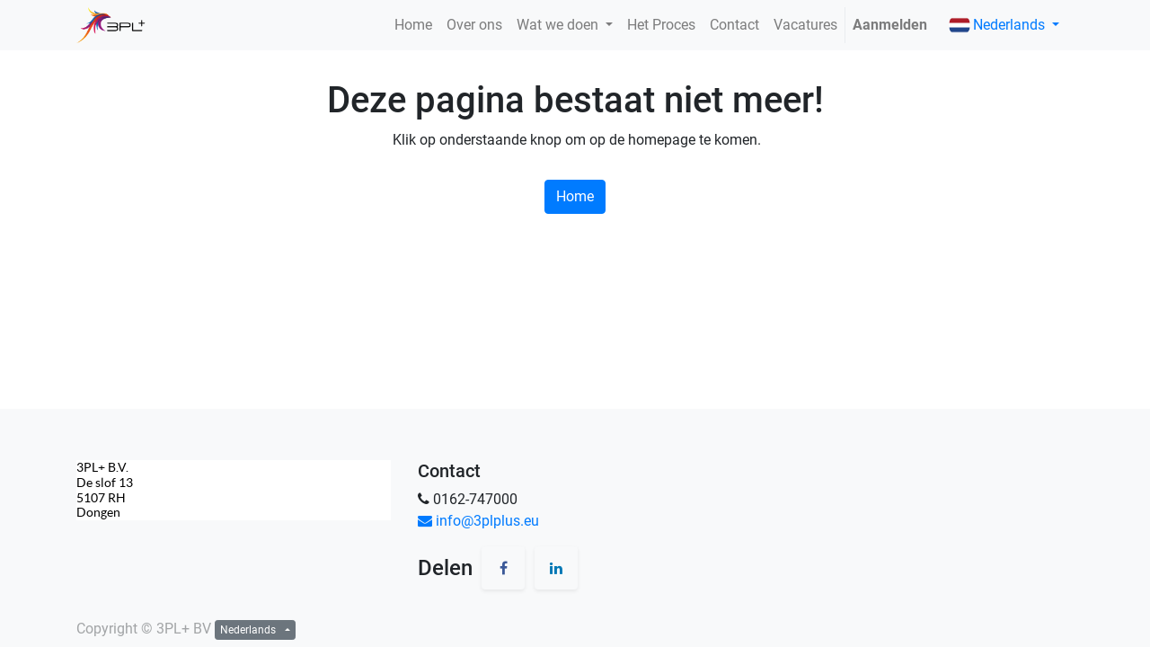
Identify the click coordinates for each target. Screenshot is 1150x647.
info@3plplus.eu (478, 520)
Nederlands (998, 25)
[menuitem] (413, 25)
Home (575, 196)
